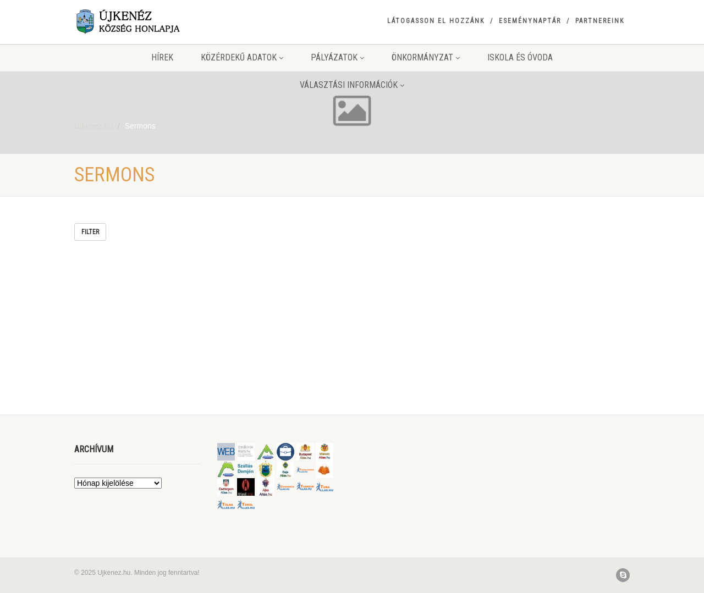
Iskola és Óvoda (520, 57)
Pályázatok (337, 57)
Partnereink (599, 21)
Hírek (162, 57)
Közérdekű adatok (242, 57)
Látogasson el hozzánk (436, 21)
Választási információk (352, 85)
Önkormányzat (426, 57)
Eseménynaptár (530, 21)
